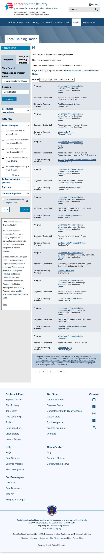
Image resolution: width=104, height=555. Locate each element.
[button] (27, 201)
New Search (9, 47)
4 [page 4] (47, 372)
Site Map (33, 538)
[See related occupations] (15, 110)
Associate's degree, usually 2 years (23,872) (18, 159)
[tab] (8, 60)
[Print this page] (33, 48)
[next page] (66, 371)
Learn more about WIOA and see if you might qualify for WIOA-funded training (65, 361)
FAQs (8, 452)
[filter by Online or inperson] (15, 193)
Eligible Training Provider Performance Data (15, 294)
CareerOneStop (55, 399)
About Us (24, 538)
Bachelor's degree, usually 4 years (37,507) (17, 168)
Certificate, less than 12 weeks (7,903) (15, 132)
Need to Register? (15, 469)
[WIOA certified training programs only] (15, 201)
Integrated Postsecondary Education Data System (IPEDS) (13, 270)
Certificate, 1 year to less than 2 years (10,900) (16, 150)
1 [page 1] (35, 372)
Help (5, 305)
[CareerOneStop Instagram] (94, 414)
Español (95, 4)
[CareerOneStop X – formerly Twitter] (94, 428)
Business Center (55, 405)
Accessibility (66, 538)
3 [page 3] (43, 372)
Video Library (12, 434)
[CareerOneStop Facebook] (94, 407)
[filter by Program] (15, 187)
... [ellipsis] (55, 372)
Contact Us (43, 538)
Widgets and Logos (15, 499)
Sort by (35, 79)
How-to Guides (13, 439)
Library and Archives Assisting (70, 86)
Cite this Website (14, 464)
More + (15, 175)
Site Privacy (54, 538)
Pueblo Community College (69, 104)
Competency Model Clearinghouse (64, 411)
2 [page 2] (39, 372)
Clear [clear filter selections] (5, 209)
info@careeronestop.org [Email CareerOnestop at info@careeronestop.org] (52, 529)
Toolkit (76, 22)
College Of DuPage (66, 271)
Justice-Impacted (55, 422)
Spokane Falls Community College (72, 243)
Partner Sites (78, 538)
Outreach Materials (56, 458)
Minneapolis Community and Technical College (77, 160)
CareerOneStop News (58, 464)
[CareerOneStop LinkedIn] (94, 421)
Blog (49, 452)
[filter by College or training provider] (15, 181)
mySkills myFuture (56, 428)
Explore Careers (15, 22)
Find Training (32, 22)
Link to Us (11, 482)
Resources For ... (14, 428)
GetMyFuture (53, 416)
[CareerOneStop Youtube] (94, 401)
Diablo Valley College (67, 132)
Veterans (51, 434)
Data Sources (12, 458)
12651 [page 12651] (60, 372)
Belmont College (65, 348)
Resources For (89, 22)
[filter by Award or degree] (15, 125)
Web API (10, 494)
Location (6, 87)
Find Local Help (62, 22)
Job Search (47, 22)
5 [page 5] (50, 372)
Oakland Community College (70, 215)
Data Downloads (14, 488)
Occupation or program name (13, 74)
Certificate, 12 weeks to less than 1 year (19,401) (17, 141)
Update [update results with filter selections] (24, 209)
